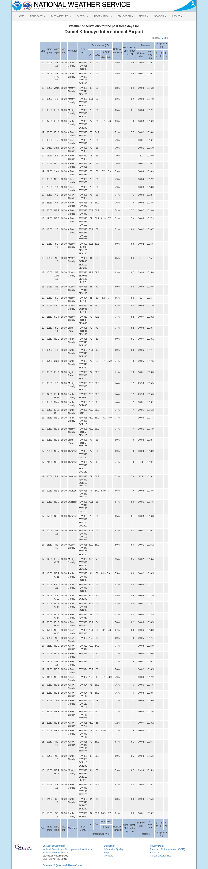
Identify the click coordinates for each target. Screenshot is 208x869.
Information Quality (113, 849)
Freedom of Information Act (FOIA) (167, 849)
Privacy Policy (157, 846)
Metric (164, 38)
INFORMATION (103, 16)
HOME (21, 16)
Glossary (108, 855)
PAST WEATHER (61, 16)
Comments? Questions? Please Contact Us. (65, 865)
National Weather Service (55, 852)
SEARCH (160, 16)
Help (106, 852)
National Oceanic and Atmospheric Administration (68, 849)
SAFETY (82, 16)
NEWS (143, 16)
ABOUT (177, 16)
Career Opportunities (160, 855)
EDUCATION (125, 16)
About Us (154, 852)
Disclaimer (109, 846)
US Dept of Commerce (54, 846)
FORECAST (37, 16)
